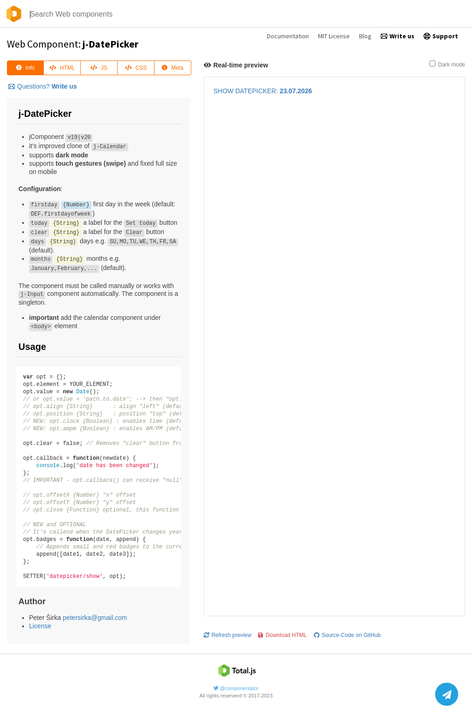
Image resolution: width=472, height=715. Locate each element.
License (40, 626)
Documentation (288, 36)
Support (441, 36)
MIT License (334, 36)
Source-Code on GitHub (347, 252)
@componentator (236, 685)
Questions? (42, 86)
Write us (397, 36)
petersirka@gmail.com (95, 617)
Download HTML (282, 252)
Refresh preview (228, 252)
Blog (365, 36)
